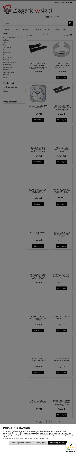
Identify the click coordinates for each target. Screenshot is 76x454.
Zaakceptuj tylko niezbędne (21, 443)
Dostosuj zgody (40, 443)
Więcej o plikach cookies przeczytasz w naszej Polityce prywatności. (25, 438)
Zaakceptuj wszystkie (57, 443)
